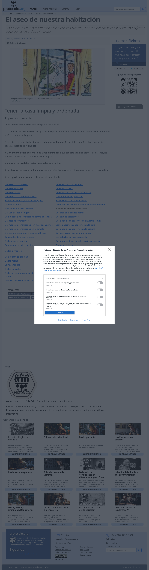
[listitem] (74, 278)
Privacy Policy (86, 320)
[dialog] (74, 285)
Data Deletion (62, 320)
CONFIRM (59, 312)
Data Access (74, 320)
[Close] (110, 250)
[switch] (100, 282)
